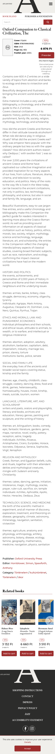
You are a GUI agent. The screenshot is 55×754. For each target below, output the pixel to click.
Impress (27, 702)
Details (27, 742)
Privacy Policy (27, 708)
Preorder (46, 55)
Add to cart (9, 653)
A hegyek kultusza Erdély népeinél (45, 632)
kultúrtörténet (38, 572)
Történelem (21, 572)
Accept (27, 748)
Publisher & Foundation (38, 16)
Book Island (9, 16)
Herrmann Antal (45, 628)
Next (50, 621)
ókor (20, 577)
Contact (27, 696)
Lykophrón (24, 628)
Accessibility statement (27, 720)
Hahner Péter (7, 628)
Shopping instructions (27, 690)
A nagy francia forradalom (7, 632)
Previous (5, 621)
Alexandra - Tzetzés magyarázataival (27, 632)
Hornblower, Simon (22, 563)
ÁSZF (27, 714)
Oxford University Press (28, 558)
